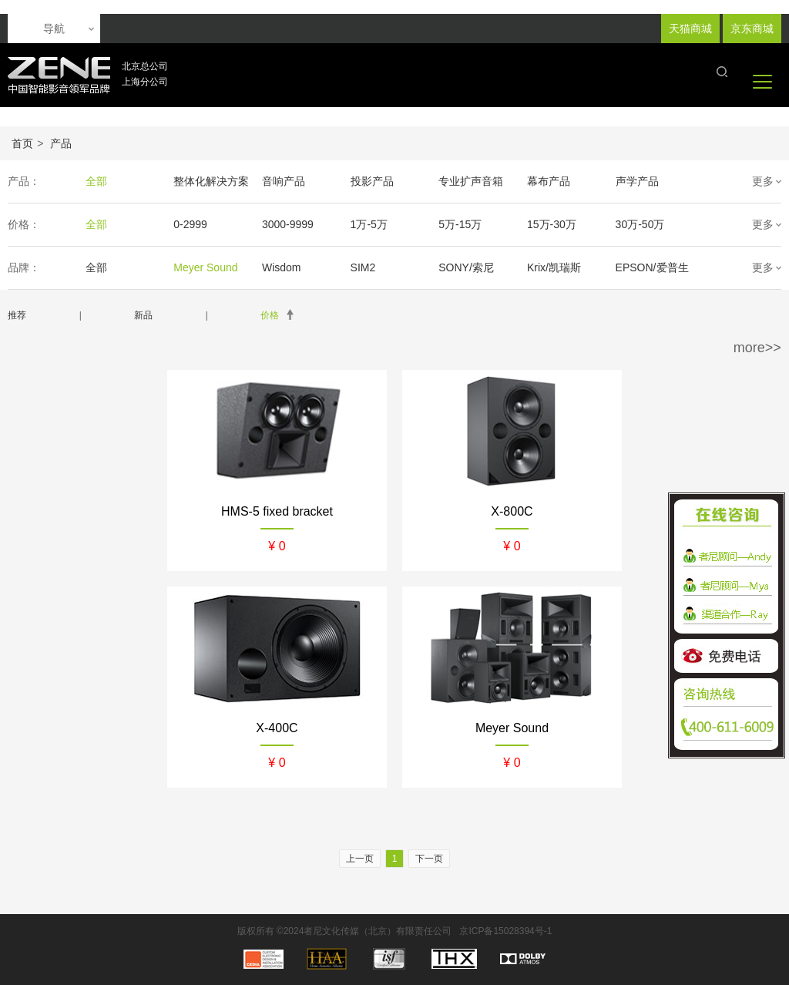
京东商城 (752, 28)
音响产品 (283, 181)
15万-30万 (551, 224)
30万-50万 (640, 224)
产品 (61, 143)
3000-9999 (288, 224)
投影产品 (372, 181)
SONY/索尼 (466, 267)
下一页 (429, 858)
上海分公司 (145, 81)
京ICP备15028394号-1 (505, 931)
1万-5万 (369, 224)
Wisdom (281, 267)
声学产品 (637, 181)
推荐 (17, 315)
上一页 (360, 858)
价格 (269, 315)
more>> (757, 348)
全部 (96, 181)
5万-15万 (460, 224)
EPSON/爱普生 (652, 267)
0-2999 (190, 224)
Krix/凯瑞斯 (554, 267)
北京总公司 (145, 66)
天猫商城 (690, 28)
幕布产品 (548, 181)
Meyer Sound (205, 267)
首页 (22, 143)
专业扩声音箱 (470, 181)
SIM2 (363, 267)
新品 (143, 315)
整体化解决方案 (211, 181)
